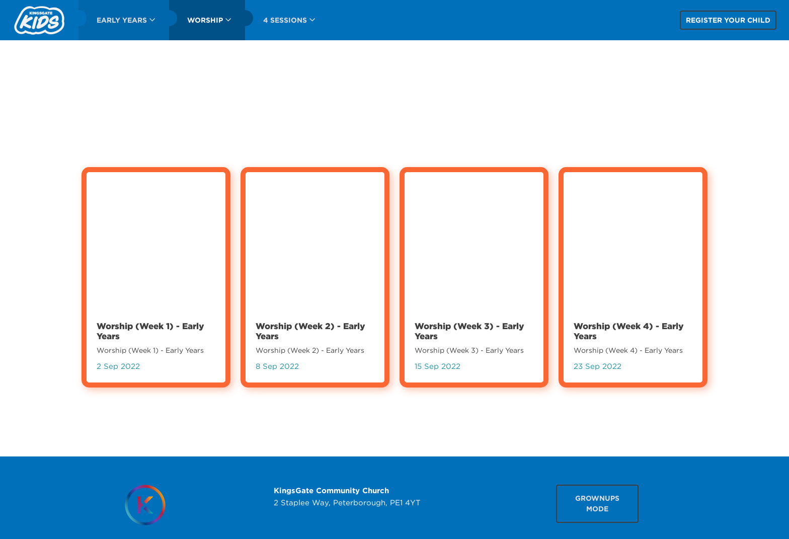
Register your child (728, 20)
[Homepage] (145, 505)
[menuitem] (39, 20)
